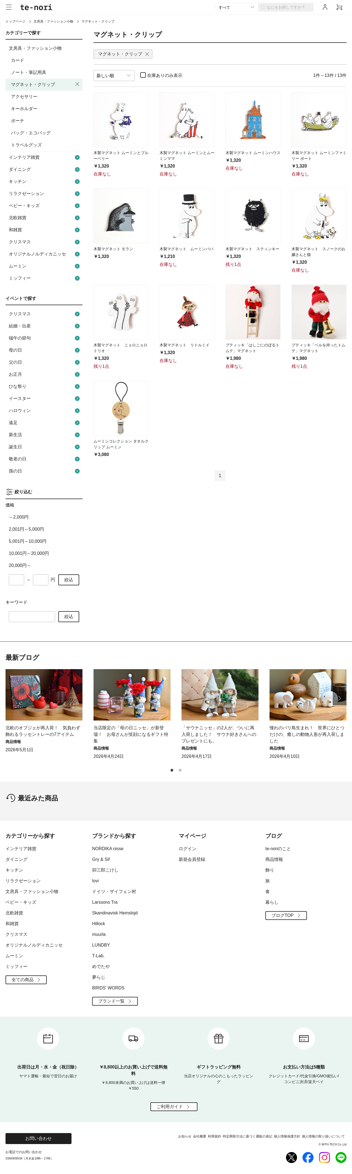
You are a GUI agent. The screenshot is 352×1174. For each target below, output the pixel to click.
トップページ (15, 21)
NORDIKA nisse (107, 848)
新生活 (45, 435)
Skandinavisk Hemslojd (115, 913)
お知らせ (184, 1136)
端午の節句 (45, 338)
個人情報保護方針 (287, 1136)
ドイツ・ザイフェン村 (114, 891)
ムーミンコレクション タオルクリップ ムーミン (121, 444)
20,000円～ (20, 565)
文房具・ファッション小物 (53, 21)
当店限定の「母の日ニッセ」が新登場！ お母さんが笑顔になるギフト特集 (131, 734)
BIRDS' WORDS (108, 988)
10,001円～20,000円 (29, 553)
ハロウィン (45, 410)
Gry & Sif (101, 859)
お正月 (45, 374)
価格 (10, 505)
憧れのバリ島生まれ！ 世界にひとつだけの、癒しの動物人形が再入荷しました (307, 734)
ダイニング (45, 169)
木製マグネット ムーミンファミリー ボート (319, 156)
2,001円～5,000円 (26, 529)
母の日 (45, 350)
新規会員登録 (192, 859)
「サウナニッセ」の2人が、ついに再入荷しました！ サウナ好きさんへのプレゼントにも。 (219, 734)
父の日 (45, 362)
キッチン (45, 181)
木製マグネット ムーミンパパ (186, 249)
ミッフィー (45, 278)
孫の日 (45, 471)
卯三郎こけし (105, 870)
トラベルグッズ (26, 145)
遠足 (45, 423)
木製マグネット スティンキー (252, 249)
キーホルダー (24, 108)
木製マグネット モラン (113, 249)
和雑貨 (45, 230)
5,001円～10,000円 (27, 541)
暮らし (272, 902)
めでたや (101, 966)
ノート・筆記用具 (28, 72)
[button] (339, 698)
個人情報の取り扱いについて (323, 1136)
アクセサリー (24, 96)
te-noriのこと (278, 848)
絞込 (68, 579)
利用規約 (214, 1136)
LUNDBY (101, 945)
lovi (95, 880)
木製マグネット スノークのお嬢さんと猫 (318, 252)
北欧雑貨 (45, 218)
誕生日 (45, 447)
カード (17, 60)
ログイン (187, 848)
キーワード (17, 602)
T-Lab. (98, 955)
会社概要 (199, 1136)
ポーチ (17, 120)
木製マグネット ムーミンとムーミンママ (187, 156)
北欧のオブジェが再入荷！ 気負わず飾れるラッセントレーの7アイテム (43, 731)
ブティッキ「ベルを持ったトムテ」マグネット (318, 348)
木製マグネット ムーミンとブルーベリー (121, 156)
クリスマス (45, 242)
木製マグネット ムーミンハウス (253, 153)
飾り (269, 870)
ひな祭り (45, 386)
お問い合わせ (38, 1138)
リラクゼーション (45, 193)
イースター (45, 398)
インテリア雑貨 (45, 157)
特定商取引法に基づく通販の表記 (247, 1136)
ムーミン (45, 266)
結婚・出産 (45, 326)
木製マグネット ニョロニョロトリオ (120, 348)
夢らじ (98, 977)
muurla (99, 934)
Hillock (98, 923)
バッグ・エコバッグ (31, 132)
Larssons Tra (104, 902)
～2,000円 (19, 517)
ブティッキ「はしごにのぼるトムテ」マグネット (252, 348)
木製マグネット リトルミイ (185, 345)
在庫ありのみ (164, 75)
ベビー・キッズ (45, 206)
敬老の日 (45, 459)
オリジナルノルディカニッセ (45, 254)
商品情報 (274, 859)
